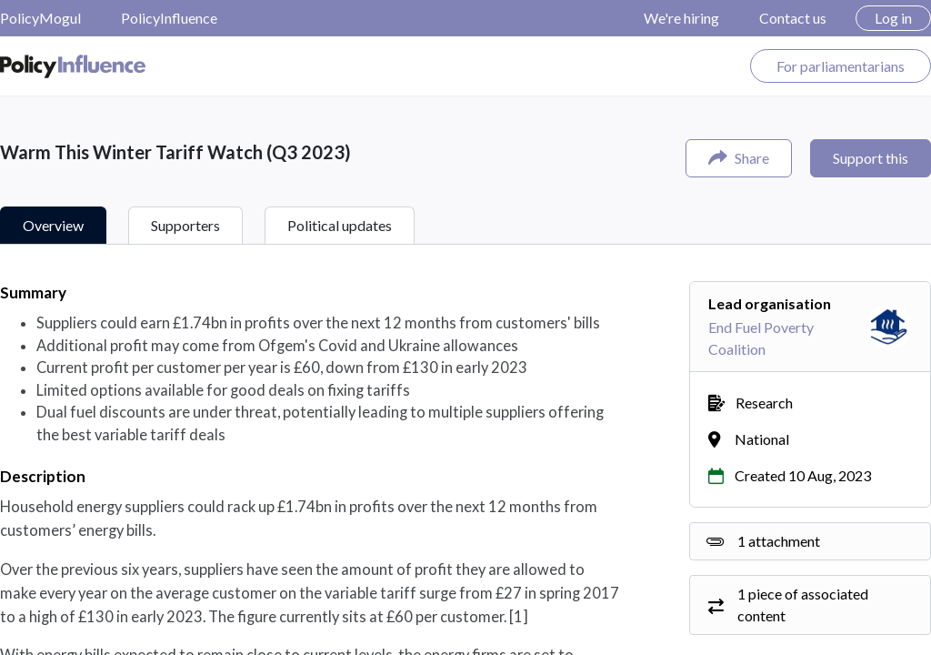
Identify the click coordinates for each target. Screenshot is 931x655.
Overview (53, 225)
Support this (870, 157)
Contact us (792, 17)
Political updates (339, 225)
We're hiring (681, 17)
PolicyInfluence (169, 17)
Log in (893, 17)
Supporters (185, 225)
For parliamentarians (840, 66)
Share (738, 157)
